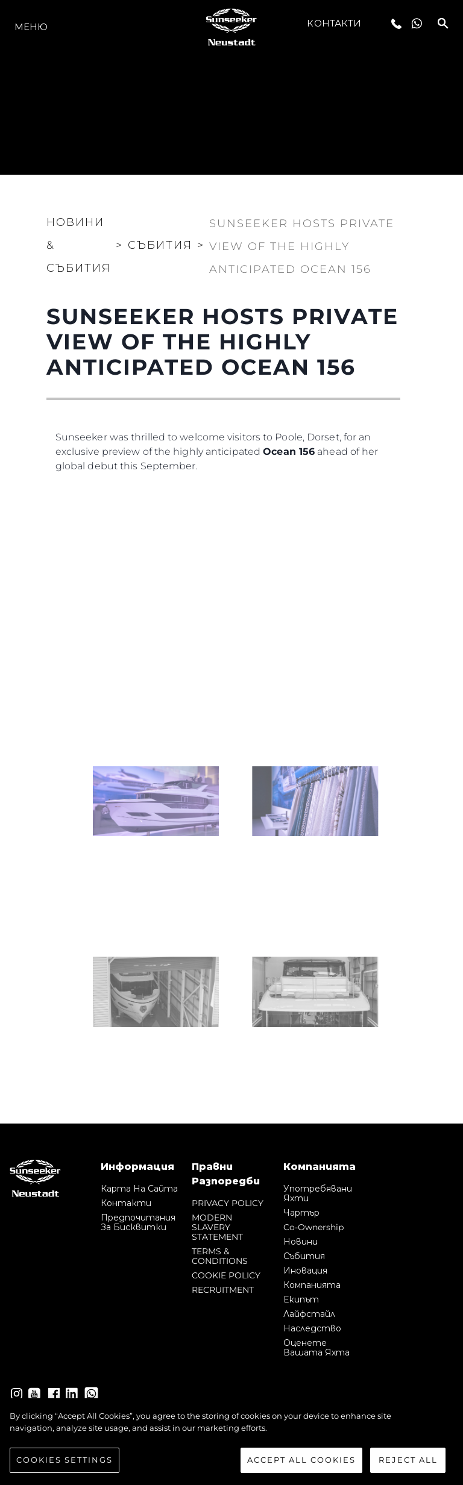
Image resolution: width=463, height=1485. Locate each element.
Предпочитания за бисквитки (138, 1222)
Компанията (312, 1285)
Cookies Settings (64, 1460)
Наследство (312, 1328)
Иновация (305, 1270)
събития (304, 1256)
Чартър (301, 1212)
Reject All (408, 1460)
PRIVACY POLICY (227, 1203)
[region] (231, 1441)
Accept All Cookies (301, 1460)
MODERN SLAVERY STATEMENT (217, 1227)
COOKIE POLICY (226, 1275)
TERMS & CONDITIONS (220, 1256)
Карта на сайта (139, 1188)
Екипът (301, 1299)
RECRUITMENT (223, 1289)
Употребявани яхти (317, 1193)
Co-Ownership (313, 1227)
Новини (300, 1241)
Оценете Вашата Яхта (316, 1347)
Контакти (334, 23)
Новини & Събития (78, 245)
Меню (31, 27)
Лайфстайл (309, 1313)
